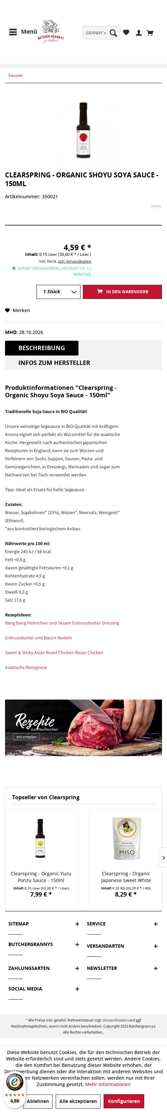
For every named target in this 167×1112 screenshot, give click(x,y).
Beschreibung (41, 348)
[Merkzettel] (126, 32)
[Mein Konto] (138, 32)
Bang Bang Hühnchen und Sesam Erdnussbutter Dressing (62, 623)
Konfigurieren (124, 1101)
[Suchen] (113, 32)
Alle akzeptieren (78, 1101)
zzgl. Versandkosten (74, 261)
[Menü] (23, 32)
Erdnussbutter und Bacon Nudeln (38, 638)
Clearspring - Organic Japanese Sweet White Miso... (126, 877)
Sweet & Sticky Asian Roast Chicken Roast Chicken (54, 652)
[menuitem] (101, 32)
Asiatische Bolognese (26, 667)
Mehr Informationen (108, 1084)
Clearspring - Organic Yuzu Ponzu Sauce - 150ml (41, 876)
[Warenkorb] (152, 32)
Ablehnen (38, 1101)
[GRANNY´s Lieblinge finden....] (101, 32)
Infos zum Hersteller (54, 363)
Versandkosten (115, 1019)
